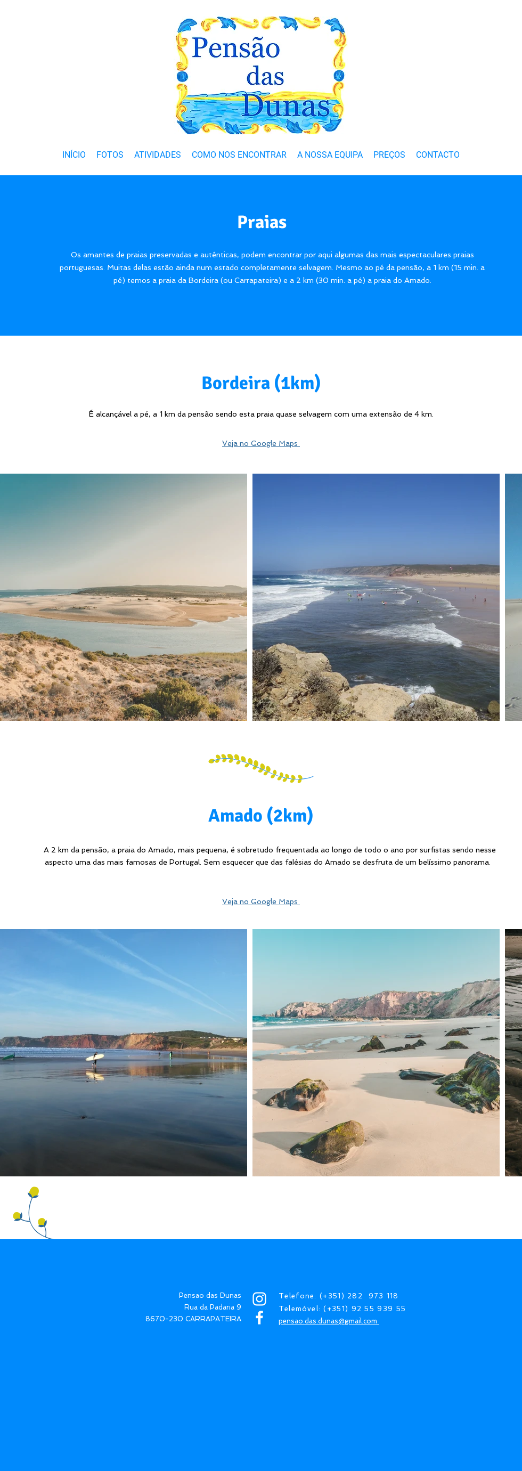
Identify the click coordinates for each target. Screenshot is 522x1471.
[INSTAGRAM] (259, 1299)
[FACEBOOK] (259, 1318)
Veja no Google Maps (261, 443)
